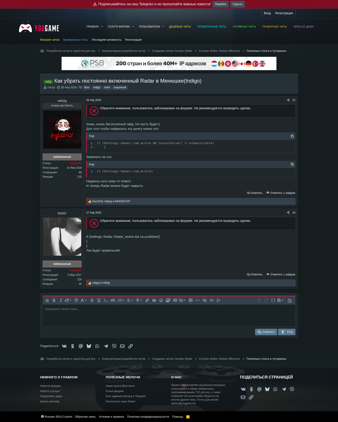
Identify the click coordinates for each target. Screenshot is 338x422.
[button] (101, 26)
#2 (294, 212)
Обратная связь (85, 416)
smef (107, 87)
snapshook (120, 87)
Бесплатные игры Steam (120, 401)
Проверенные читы (211, 26)
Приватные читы (274, 26)
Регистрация (133, 39)
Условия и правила (111, 416)
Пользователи (149, 26)
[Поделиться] (288, 100)
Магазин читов (49, 39)
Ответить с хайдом (282, 193)
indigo (96, 87)
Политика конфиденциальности (148, 416)
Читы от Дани (303, 26)
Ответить (256, 193)
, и (111, 201)
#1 (294, 100)
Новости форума (50, 385)
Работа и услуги (50, 391)
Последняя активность (107, 39)
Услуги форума (119, 26)
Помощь (177, 416)
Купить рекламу (49, 401)
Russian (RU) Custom (56, 416)
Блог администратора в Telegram (126, 396)
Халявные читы (244, 26)
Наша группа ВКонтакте (120, 385)
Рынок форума (115, 391)
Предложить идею (51, 396)
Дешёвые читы (180, 26)
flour (86, 87)
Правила (92, 26)
